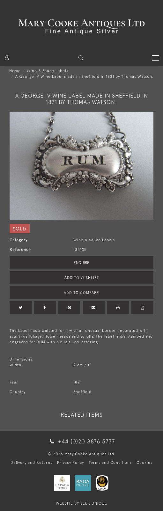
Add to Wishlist (81, 277)
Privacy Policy (70, 462)
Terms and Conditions (110, 462)
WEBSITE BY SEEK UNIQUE (81, 503)
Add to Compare (81, 292)
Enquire (81, 262)
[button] (81, 58)
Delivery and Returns (31, 462)
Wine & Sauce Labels (47, 71)
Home (15, 71)
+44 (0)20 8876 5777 (81, 441)
